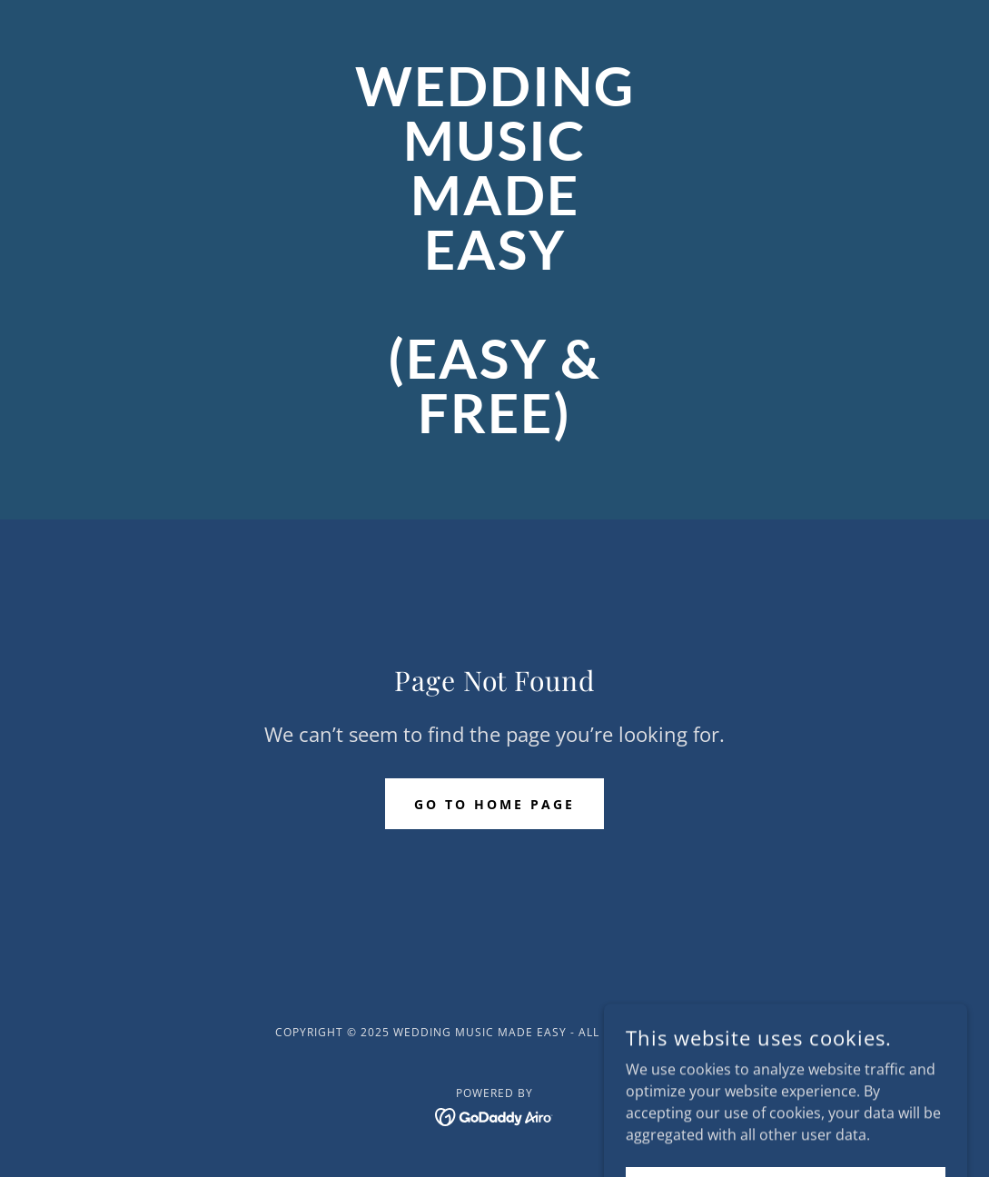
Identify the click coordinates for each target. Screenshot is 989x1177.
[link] (494, 428)
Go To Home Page (494, 804)
